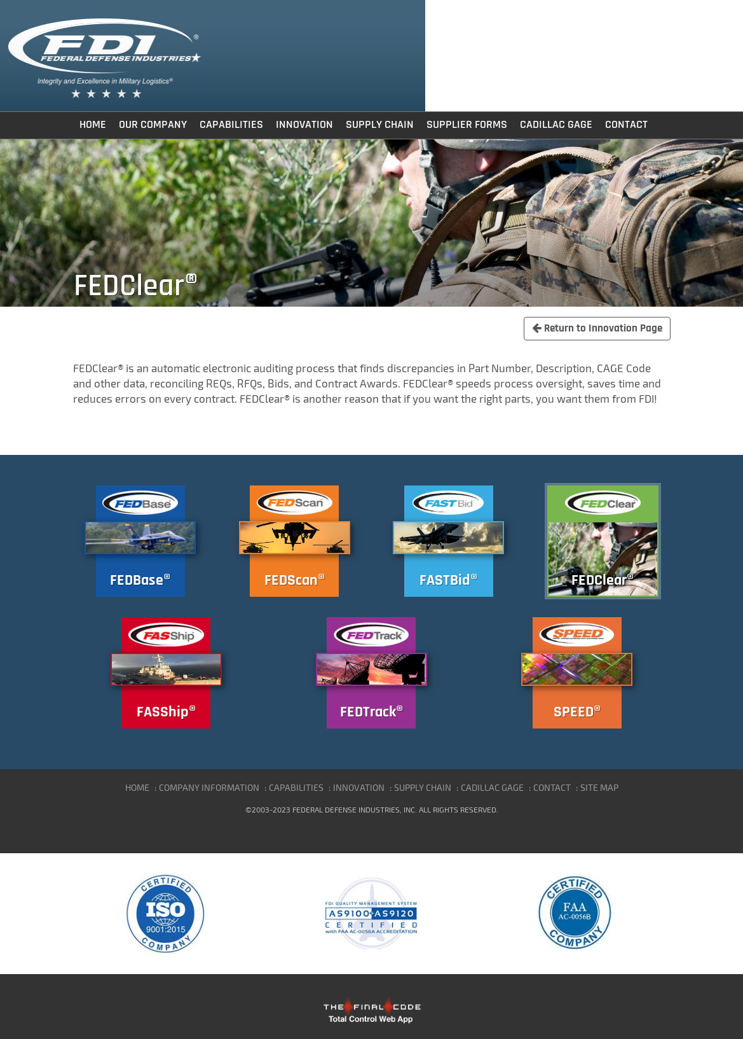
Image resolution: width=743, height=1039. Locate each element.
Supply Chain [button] (380, 125)
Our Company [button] (153, 125)
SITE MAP (599, 787)
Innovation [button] (304, 125)
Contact (626, 125)
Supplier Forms (466, 125)
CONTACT (552, 787)
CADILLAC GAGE (492, 787)
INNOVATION (359, 787)
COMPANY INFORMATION (209, 787)
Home (92, 125)
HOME (137, 787)
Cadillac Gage (556, 125)
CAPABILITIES (296, 787)
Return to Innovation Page (597, 328)
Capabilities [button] (231, 125)
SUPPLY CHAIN (422, 787)
